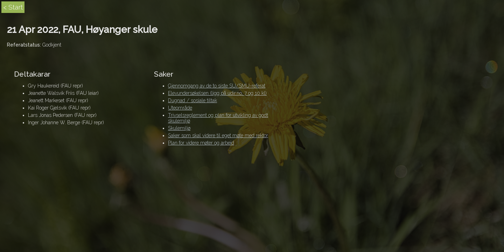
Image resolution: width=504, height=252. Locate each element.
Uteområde (180, 108)
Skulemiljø (179, 128)
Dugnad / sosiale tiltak (192, 100)
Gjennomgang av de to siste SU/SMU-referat (216, 86)
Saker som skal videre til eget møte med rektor (218, 135)
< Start (13, 7)
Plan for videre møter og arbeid (201, 143)
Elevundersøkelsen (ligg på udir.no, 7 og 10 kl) (217, 93)
